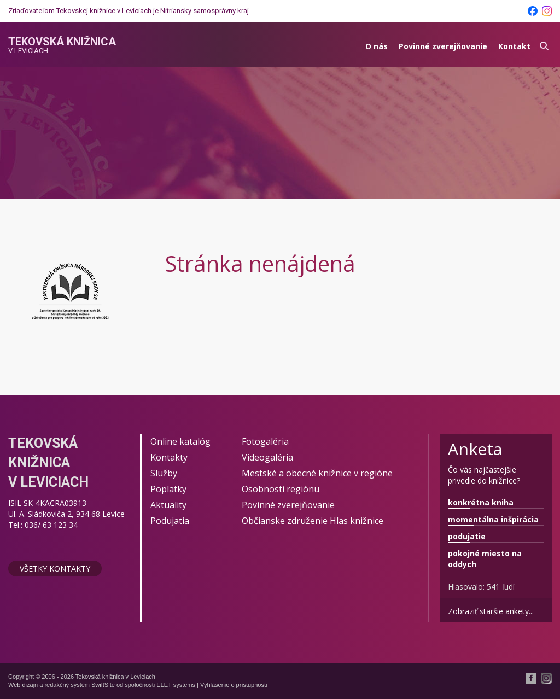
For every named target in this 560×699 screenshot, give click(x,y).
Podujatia (169, 521)
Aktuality (168, 505)
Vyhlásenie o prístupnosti (233, 684)
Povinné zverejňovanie (443, 46)
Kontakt (514, 46)
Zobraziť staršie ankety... (491, 611)
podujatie (467, 536)
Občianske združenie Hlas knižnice (312, 521)
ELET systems (175, 684)
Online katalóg (180, 441)
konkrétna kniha (481, 502)
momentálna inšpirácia (493, 519)
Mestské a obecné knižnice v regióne (317, 473)
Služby (163, 473)
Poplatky (168, 489)
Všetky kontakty (55, 568)
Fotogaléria (265, 441)
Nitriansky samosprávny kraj (204, 11)
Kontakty (169, 457)
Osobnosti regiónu (280, 489)
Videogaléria (267, 457)
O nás (376, 46)
